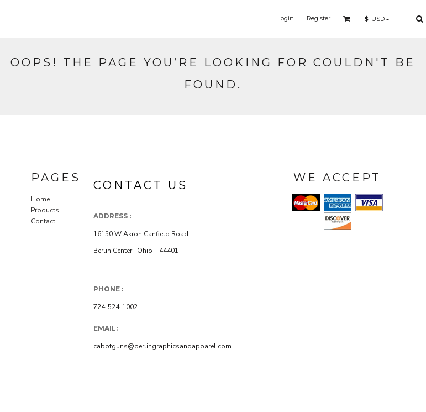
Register (318, 18)
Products (45, 210)
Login (285, 18)
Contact (43, 221)
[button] (347, 19)
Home (40, 199)
